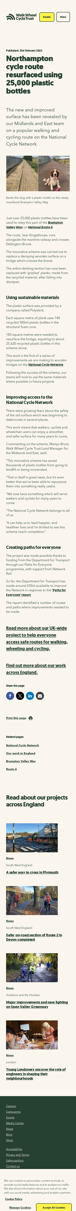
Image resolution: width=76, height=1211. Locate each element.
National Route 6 (40, 227)
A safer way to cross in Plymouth (32, 872)
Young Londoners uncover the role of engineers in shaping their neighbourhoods (36, 1074)
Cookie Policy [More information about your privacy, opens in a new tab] (13, 1204)
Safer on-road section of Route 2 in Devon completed (34, 937)
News (10, 858)
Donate (47, 17)
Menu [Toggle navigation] (63, 17)
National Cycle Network (45, 365)
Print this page (16, 718)
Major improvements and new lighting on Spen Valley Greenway (37, 1004)
